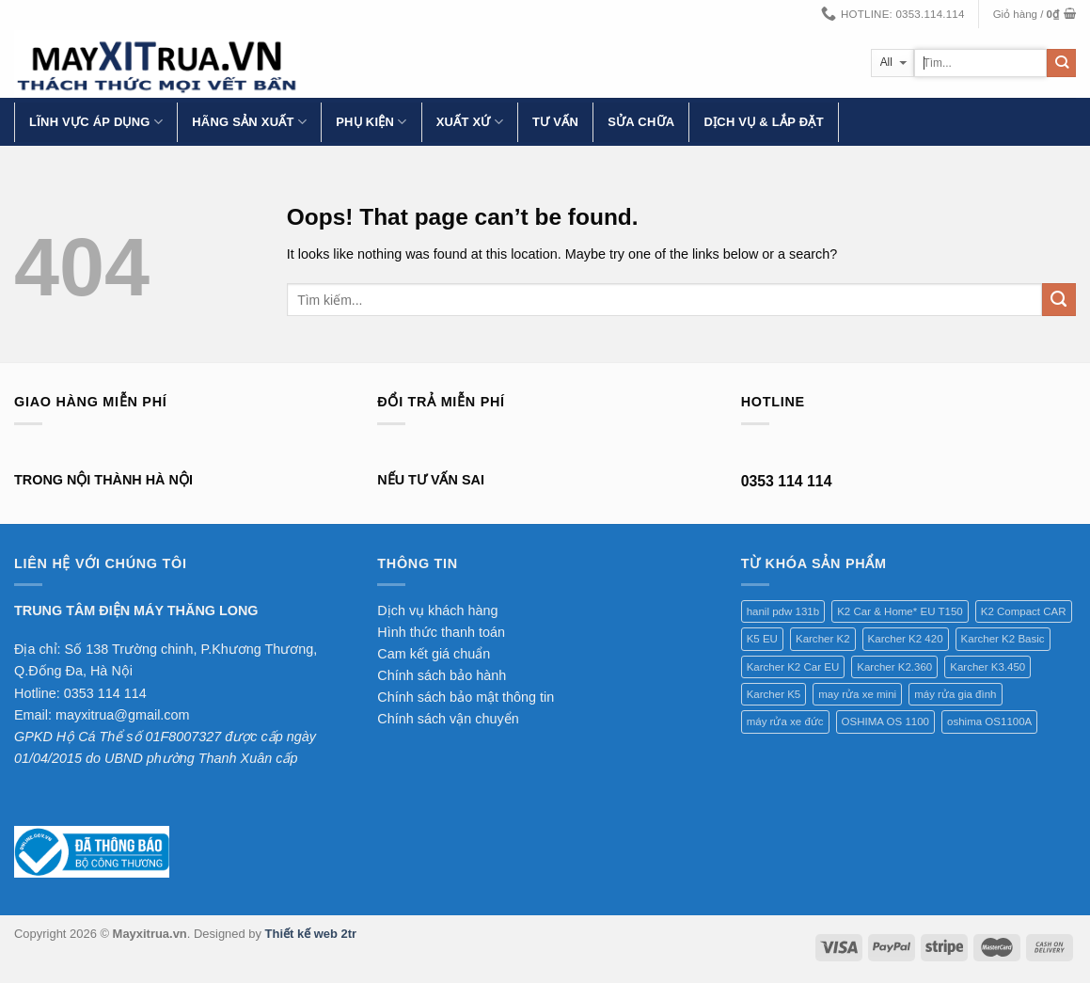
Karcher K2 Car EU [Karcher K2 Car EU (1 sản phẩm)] (793, 667)
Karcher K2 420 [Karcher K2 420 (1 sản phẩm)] (905, 638)
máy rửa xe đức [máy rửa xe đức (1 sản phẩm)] (785, 721)
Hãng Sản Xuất (249, 122)
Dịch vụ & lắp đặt (763, 122)
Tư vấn (555, 122)
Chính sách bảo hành (441, 675)
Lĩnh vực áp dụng (96, 122)
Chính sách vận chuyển (447, 718)
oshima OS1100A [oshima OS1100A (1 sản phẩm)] (989, 721)
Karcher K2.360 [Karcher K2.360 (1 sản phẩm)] (894, 667)
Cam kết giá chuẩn (433, 653)
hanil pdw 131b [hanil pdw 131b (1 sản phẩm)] (783, 611)
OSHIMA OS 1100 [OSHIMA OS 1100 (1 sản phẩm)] (885, 721)
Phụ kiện (371, 122)
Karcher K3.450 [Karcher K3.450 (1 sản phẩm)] (987, 667)
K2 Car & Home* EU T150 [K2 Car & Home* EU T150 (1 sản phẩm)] (900, 611)
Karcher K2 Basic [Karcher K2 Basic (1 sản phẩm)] (1003, 638)
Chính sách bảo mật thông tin (465, 697)
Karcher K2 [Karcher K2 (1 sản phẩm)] (823, 638)
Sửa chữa (641, 122)
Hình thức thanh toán (441, 632)
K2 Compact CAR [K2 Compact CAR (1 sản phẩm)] (1023, 611)
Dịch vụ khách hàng (437, 610)
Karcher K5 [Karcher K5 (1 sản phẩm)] (774, 694)
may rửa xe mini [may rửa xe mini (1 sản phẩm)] (857, 694)
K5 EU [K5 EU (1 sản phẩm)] (762, 638)
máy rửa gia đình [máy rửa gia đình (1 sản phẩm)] (955, 694)
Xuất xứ (469, 122)
